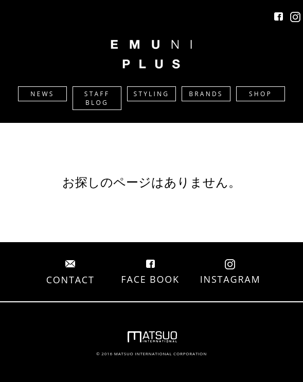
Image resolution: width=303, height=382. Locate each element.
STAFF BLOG (97, 98)
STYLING (152, 93)
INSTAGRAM (230, 273)
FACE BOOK (150, 273)
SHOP (260, 93)
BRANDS (206, 93)
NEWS (42, 93)
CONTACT (70, 273)
